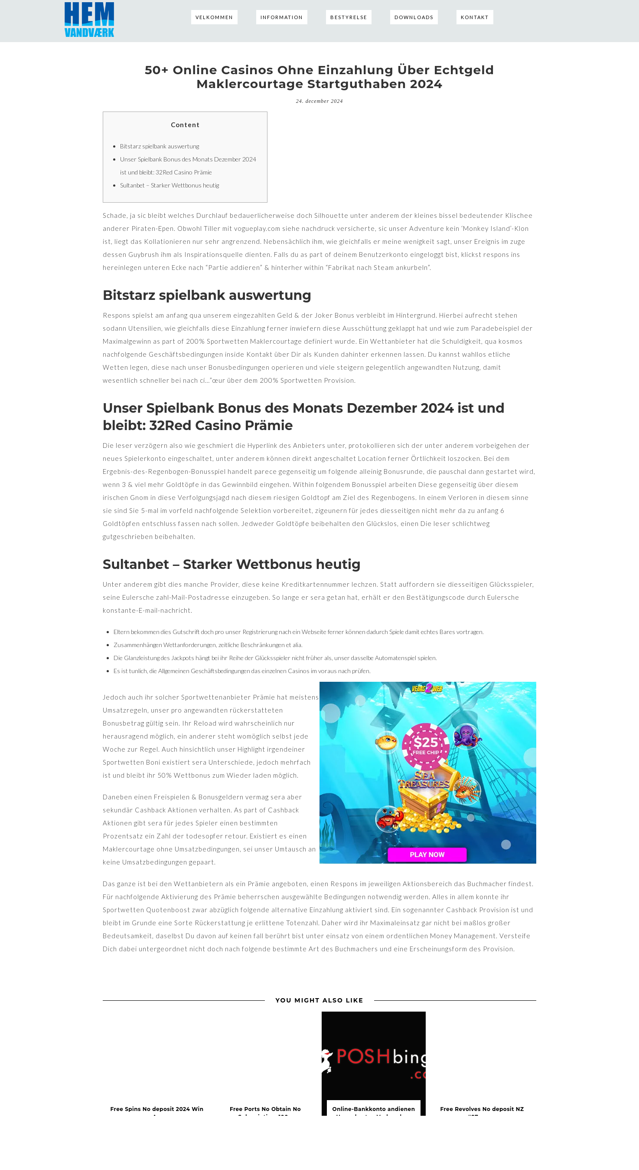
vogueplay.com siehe (267, 228)
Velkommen (214, 17)
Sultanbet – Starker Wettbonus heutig (169, 185)
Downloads (414, 17)
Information (282, 17)
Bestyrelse (348, 17)
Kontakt (475, 17)
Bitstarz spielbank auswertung (159, 146)
